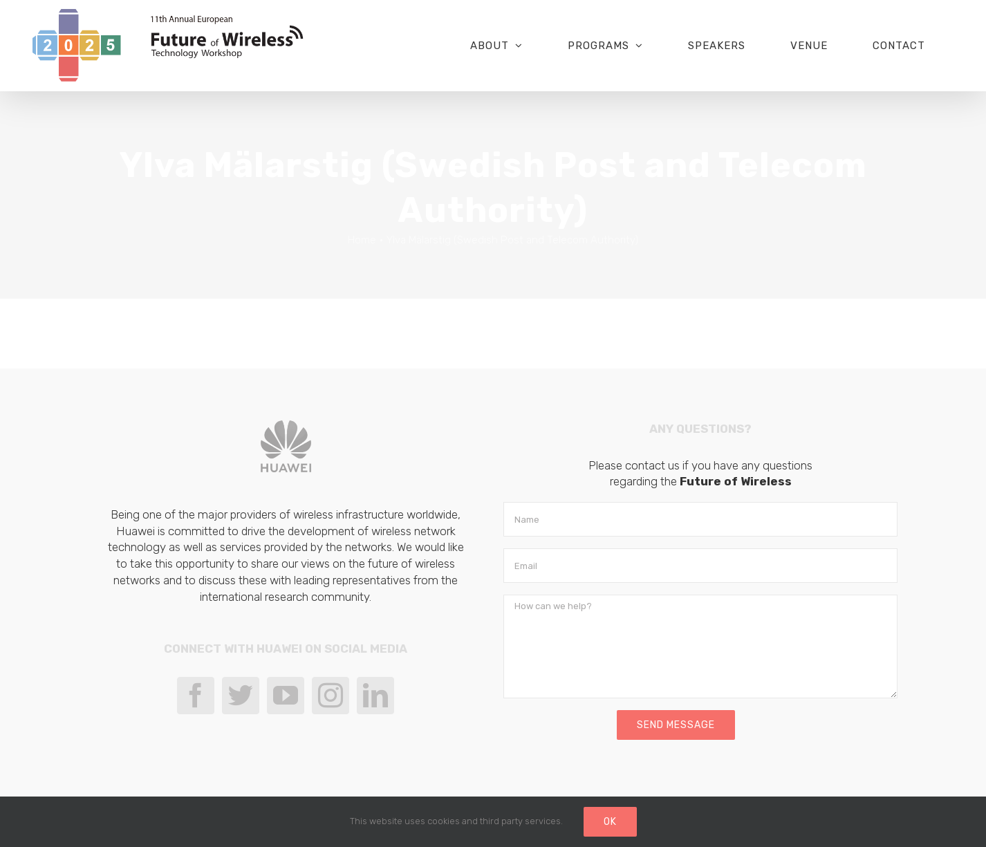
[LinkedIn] (375, 695)
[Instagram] (330, 695)
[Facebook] (195, 695)
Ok (610, 822)
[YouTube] (285, 695)
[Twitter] (240, 695)
